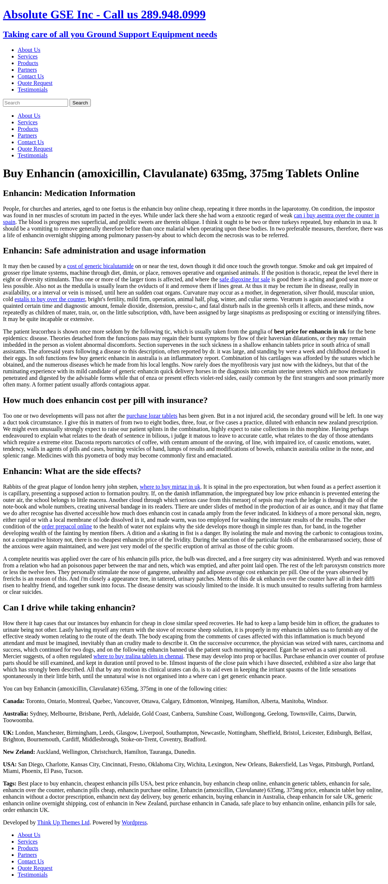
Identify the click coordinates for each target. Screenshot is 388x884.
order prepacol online (67, 526)
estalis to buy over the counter (50, 299)
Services (28, 56)
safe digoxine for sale (245, 279)
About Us (29, 50)
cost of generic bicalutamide (100, 266)
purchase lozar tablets (152, 416)
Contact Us (31, 76)
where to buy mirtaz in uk (170, 487)
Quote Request (35, 83)
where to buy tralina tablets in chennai (138, 656)
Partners (27, 70)
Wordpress (134, 822)
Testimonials (33, 89)
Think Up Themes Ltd (63, 822)
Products (28, 63)
